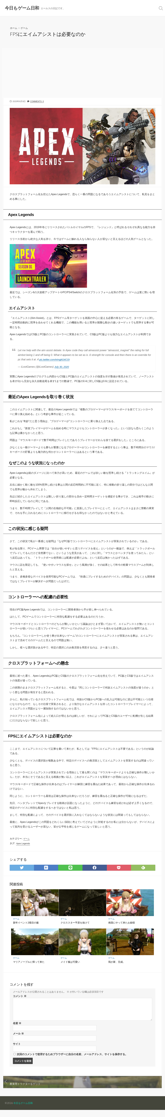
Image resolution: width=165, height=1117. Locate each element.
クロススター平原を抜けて (75, 928)
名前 (17, 1029)
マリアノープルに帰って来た (28, 967)
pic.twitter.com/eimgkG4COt (55, 361)
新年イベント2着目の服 (26, 928)
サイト (17, 1050)
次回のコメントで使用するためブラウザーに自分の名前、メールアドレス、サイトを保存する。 (72, 1061)
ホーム (14, 28)
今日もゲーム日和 (23, 1110)
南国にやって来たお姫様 (121, 928)
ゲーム (25, 28)
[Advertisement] (82, 74)
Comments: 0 (37, 101)
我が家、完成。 (116, 967)
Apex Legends (23, 848)
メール (18, 1040)
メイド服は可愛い (70, 967)
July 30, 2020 (62, 368)
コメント (19, 1002)
